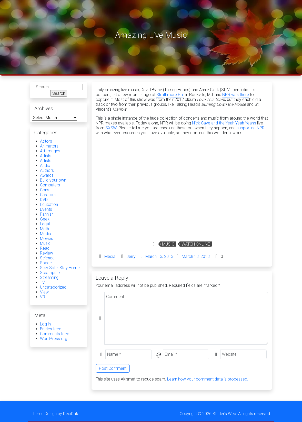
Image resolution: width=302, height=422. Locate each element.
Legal (45, 223)
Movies (46, 238)
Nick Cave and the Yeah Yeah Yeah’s (224, 123)
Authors (47, 170)
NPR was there (235, 94)
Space (46, 262)
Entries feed (50, 328)
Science (47, 258)
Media (109, 256)
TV (42, 282)
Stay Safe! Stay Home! (60, 267)
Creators (48, 194)
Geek (44, 219)
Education (49, 204)
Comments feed (54, 333)
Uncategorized (53, 287)
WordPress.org (53, 338)
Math (44, 228)
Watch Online (196, 244)
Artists (45, 155)
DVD (44, 199)
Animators (49, 146)
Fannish (47, 214)
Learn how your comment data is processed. (207, 379)
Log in (45, 324)
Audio (45, 165)
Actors (46, 141)
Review (46, 253)
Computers (50, 185)
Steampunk (50, 272)
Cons (44, 189)
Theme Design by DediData (55, 413)
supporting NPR (251, 127)
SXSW (110, 127)
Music (168, 244)
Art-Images (50, 151)
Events (46, 209)
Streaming (49, 277)
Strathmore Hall (170, 94)
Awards (47, 175)
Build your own (53, 180)
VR (42, 296)
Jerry (131, 256)
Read (44, 248)
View (44, 292)
